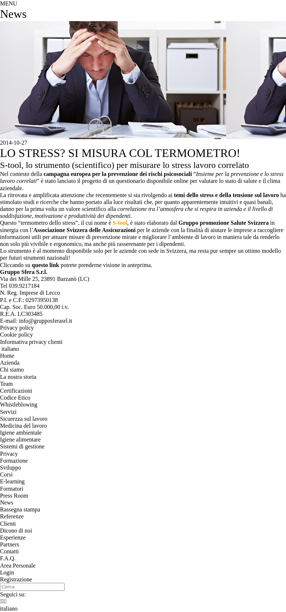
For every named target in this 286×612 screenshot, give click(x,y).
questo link (45, 265)
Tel (19, 286)
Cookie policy (16, 335)
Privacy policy (17, 328)
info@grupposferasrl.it (45, 321)
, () (44, 279)
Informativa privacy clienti (31, 342)
